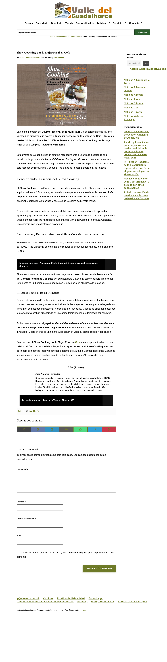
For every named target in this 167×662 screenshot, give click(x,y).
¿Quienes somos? (28, 598)
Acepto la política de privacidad (148, 69)
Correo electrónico (26, 518)
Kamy (85, 610)
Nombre (21, 502)
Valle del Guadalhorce (59, 37)
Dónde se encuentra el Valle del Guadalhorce (45, 601)
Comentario (23, 469)
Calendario (42, 23)
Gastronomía (75, 37)
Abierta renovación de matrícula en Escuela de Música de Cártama (136, 195)
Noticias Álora (132, 99)
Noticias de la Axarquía (132, 601)
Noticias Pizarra (133, 112)
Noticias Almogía (133, 94)
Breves (29, 23)
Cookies (48, 598)
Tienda (69, 23)
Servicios (118, 23)
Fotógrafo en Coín (102, 601)
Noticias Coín (131, 107)
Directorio (56, 23)
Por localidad (83, 23)
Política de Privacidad (71, 598)
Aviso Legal (96, 598)
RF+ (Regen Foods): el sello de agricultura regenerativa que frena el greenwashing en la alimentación (137, 168)
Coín (78, 342)
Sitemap (82, 601)
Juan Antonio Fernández (30, 58)
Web (19, 535)
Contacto (134, 23)
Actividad (102, 23)
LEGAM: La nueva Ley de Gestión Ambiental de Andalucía (136, 134)
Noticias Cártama (133, 103)
